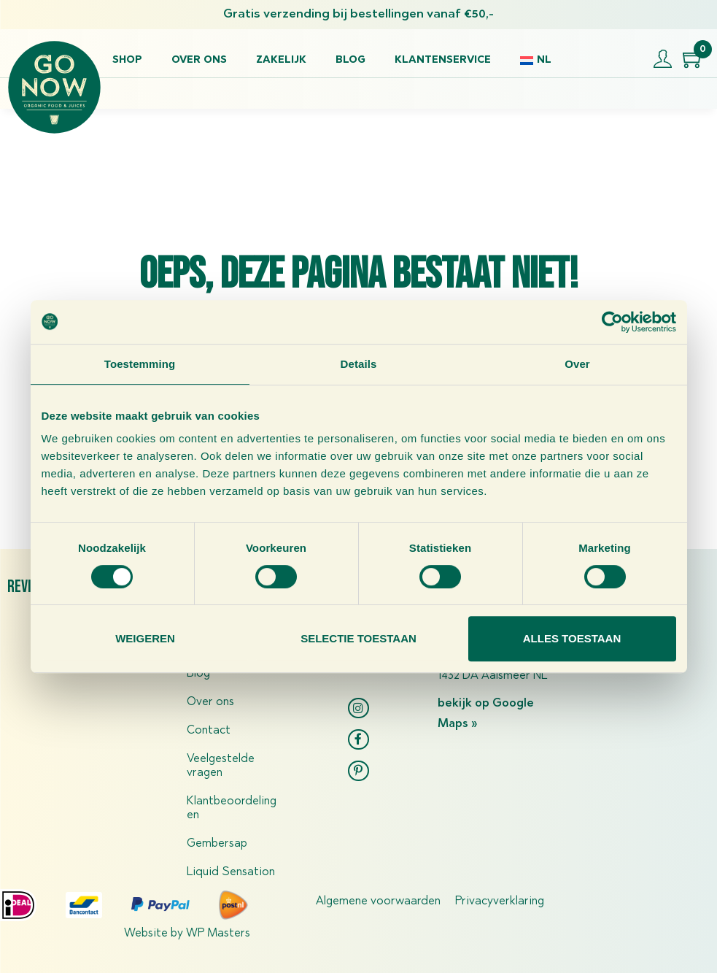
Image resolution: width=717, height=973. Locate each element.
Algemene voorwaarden (378, 901)
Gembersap (217, 844)
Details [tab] (359, 364)
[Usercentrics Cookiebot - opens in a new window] (612, 322)
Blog (350, 60)
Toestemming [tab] (140, 364)
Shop (127, 60)
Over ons (199, 60)
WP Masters (218, 933)
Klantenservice (443, 60)
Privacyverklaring (499, 901)
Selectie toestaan (358, 638)
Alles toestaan (572, 638)
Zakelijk (281, 60)
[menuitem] (535, 60)
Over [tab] (577, 364)
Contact (208, 731)
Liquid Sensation (231, 872)
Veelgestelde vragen (221, 766)
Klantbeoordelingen (231, 808)
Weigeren (145, 638)
